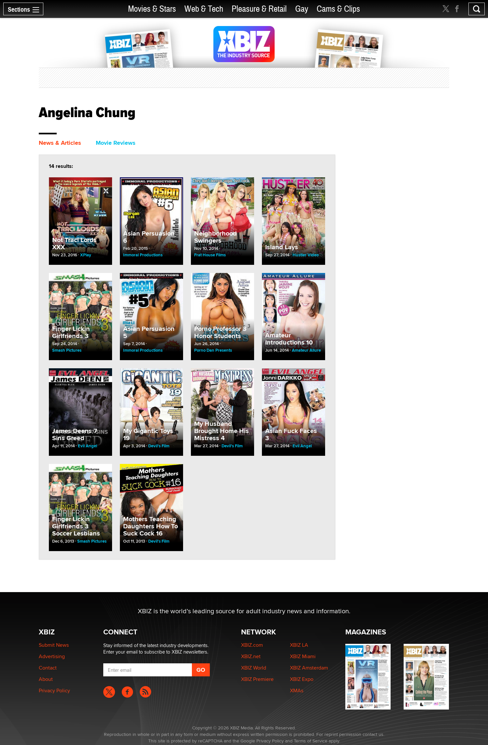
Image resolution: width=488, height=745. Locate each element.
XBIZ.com (252, 645)
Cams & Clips (338, 9)
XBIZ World (253, 667)
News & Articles (60, 143)
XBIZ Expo (301, 679)
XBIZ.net (251, 656)
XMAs (296, 690)
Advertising (52, 656)
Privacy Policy (54, 690)
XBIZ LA (299, 645)
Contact (48, 667)
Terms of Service (310, 741)
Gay (301, 9)
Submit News (54, 645)
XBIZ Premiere (257, 679)
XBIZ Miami (303, 656)
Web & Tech (203, 9)
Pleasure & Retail (259, 9)
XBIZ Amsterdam (309, 667)
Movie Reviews (116, 143)
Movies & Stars (152, 9)
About (46, 679)
